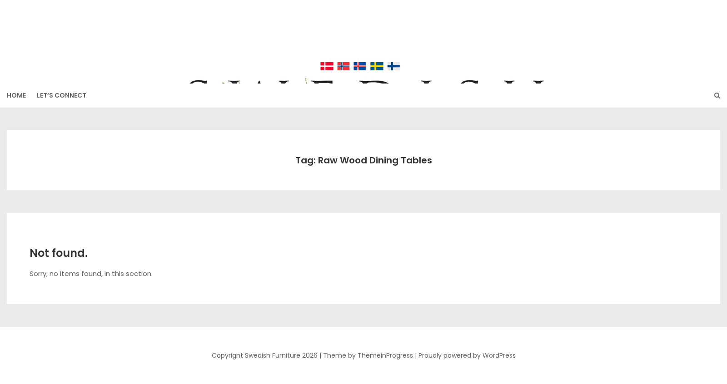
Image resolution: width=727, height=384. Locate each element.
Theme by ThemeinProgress (368, 355)
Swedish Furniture (363, 37)
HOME (16, 95)
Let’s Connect (61, 95)
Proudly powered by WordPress (467, 355)
